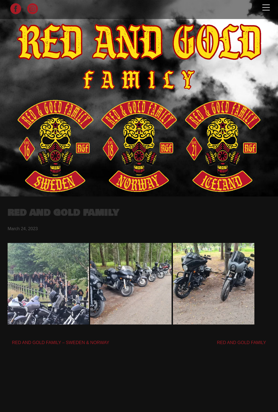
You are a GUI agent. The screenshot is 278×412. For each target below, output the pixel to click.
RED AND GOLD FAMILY (241, 342)
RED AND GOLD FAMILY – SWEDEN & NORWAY (60, 342)
